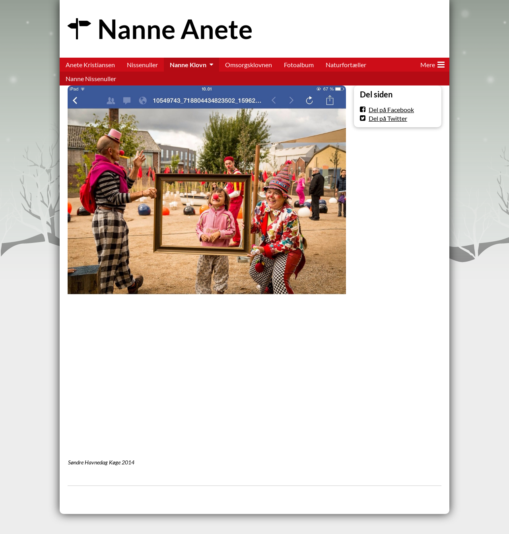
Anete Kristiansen (90, 64)
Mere (432, 63)
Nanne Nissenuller (91, 78)
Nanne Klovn (188, 64)
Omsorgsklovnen (248, 64)
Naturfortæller (346, 64)
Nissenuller (142, 64)
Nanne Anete (175, 29)
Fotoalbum (299, 64)
